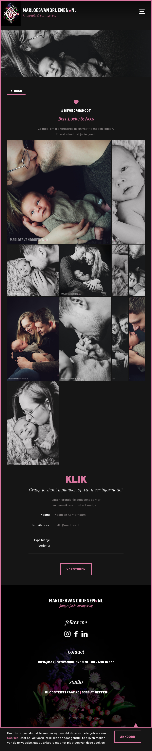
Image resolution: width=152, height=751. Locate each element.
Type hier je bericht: (42, 542)
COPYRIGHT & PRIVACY (65, 718)
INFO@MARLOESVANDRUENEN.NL (63, 662)
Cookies (12, 738)
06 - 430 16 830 (102, 662)
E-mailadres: (40, 525)
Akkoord (127, 737)
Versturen (76, 569)
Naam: (45, 514)
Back (18, 91)
